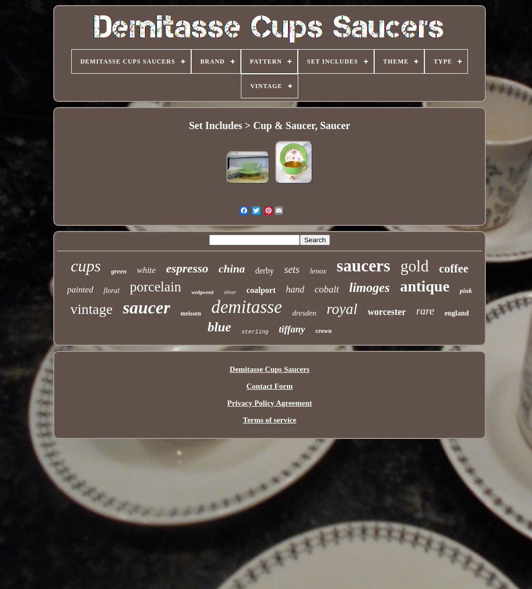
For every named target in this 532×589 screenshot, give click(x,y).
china (232, 268)
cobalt (327, 289)
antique (424, 286)
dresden (304, 313)
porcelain (155, 286)
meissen (190, 313)
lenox (318, 271)
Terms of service (269, 420)
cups (86, 266)
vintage (91, 309)
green (119, 271)
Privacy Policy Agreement (269, 403)
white (146, 270)
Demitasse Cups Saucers (270, 369)
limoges (369, 287)
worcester (386, 312)
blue (219, 327)
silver (229, 292)
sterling (255, 332)
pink (466, 290)
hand (295, 289)
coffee (453, 268)
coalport (261, 290)
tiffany (292, 329)
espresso (187, 268)
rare (425, 311)
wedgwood (203, 292)
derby (264, 270)
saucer (147, 307)
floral (111, 290)
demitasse (246, 307)
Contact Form (270, 386)
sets (291, 269)
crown (323, 330)
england (456, 313)
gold (414, 266)
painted (80, 289)
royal (341, 309)
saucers (363, 266)
